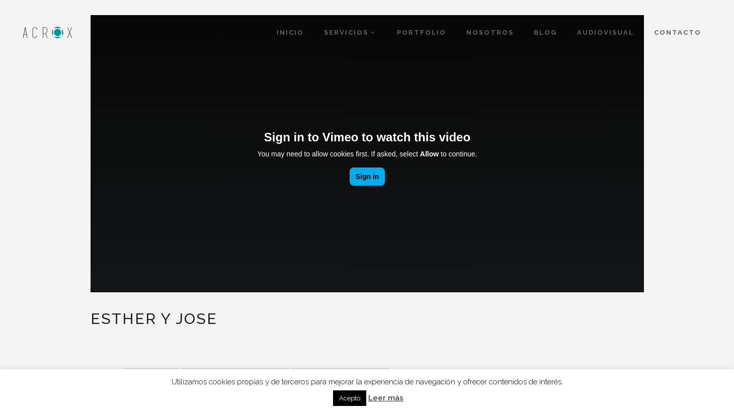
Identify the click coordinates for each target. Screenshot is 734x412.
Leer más (385, 397)
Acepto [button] (349, 398)
